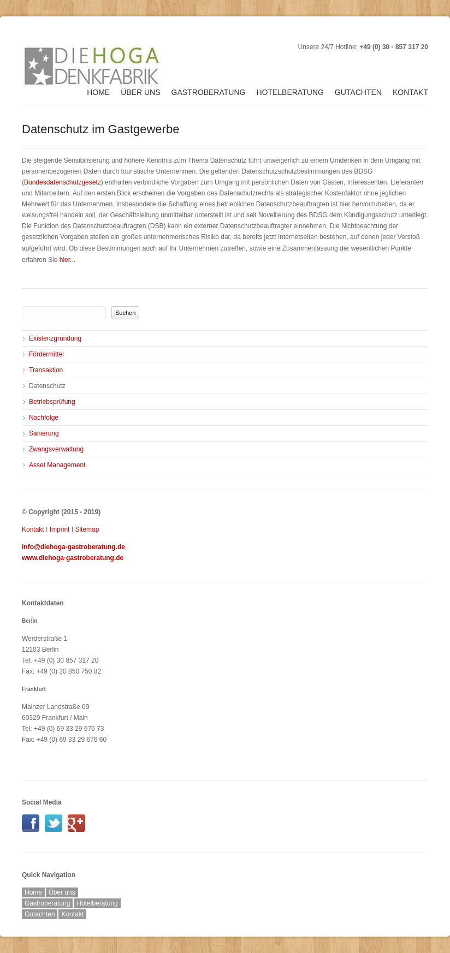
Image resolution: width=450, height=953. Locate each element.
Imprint (60, 529)
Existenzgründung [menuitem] (55, 338)
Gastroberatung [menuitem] (208, 92)
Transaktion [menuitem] (46, 370)
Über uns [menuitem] (140, 92)
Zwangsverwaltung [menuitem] (56, 449)
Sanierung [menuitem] (44, 433)
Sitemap (87, 529)
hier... (67, 260)
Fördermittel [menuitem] (46, 354)
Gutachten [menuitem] (358, 92)
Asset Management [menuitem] (57, 465)
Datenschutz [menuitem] (47, 386)
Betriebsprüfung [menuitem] (52, 402)
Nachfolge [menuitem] (43, 417)
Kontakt (33, 529)
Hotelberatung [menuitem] (289, 92)
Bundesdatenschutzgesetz (62, 182)
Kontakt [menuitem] (410, 92)
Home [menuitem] (98, 92)
